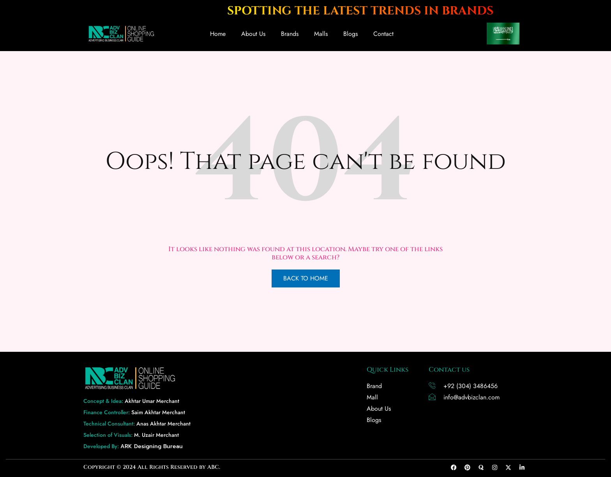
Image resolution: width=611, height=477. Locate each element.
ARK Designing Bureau (151, 446)
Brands (289, 33)
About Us (253, 33)
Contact (383, 33)
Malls (321, 33)
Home (218, 33)
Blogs (350, 33)
